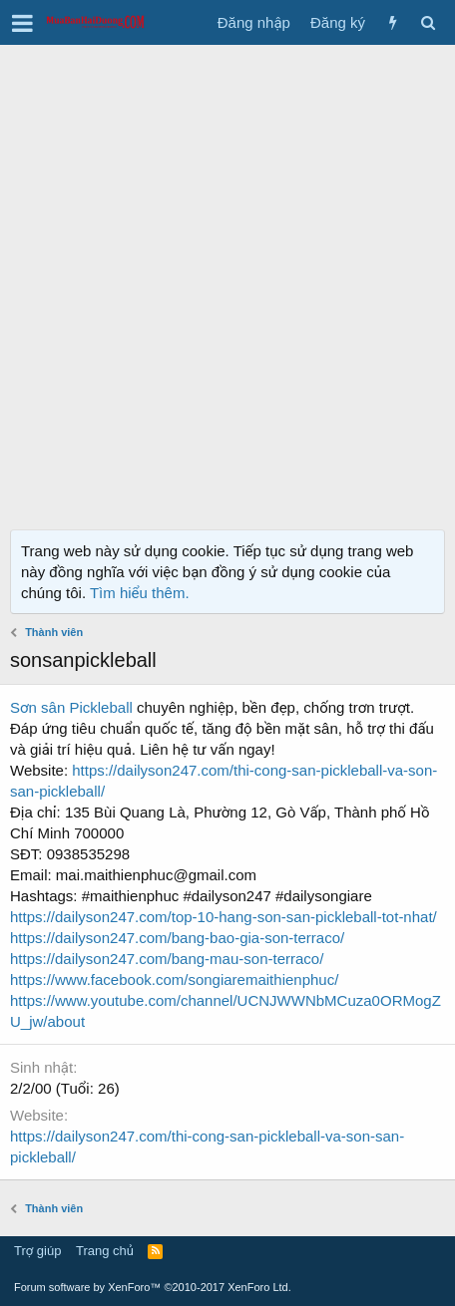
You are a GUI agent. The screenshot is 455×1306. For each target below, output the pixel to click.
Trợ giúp (37, 1250)
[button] (22, 23)
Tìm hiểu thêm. (140, 592)
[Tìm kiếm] (427, 22)
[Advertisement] (227, 282)
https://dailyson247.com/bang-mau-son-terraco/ (166, 958)
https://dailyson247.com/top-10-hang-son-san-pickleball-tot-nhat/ (223, 916)
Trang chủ (105, 1250)
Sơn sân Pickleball (71, 707)
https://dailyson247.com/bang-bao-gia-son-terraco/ (177, 937)
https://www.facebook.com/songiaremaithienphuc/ (174, 979)
